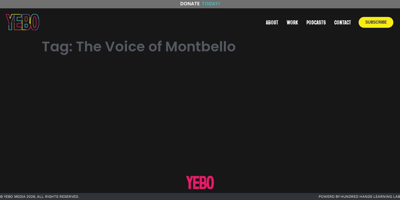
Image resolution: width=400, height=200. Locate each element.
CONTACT (342, 22)
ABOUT (272, 22)
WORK (292, 22)
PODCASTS (316, 22)
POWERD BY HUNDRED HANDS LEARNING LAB (359, 196)
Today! (211, 3)
